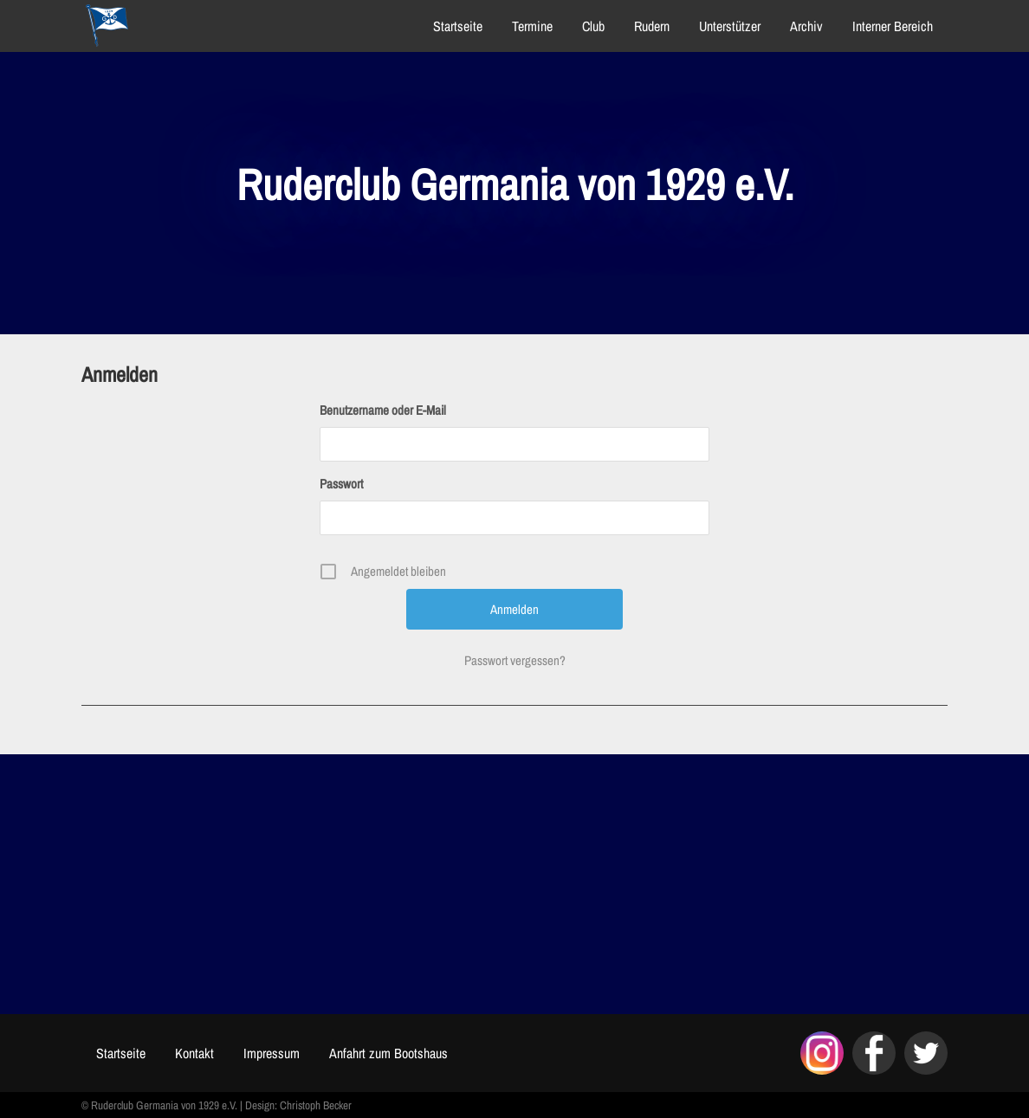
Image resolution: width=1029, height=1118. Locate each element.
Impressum (271, 1053)
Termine (532, 26)
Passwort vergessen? (515, 660)
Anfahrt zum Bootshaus (388, 1053)
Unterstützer (729, 26)
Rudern (652, 26)
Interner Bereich (892, 26)
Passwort (341, 484)
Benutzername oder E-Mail (383, 410)
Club (593, 26)
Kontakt (194, 1053)
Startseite (457, 26)
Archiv (806, 26)
